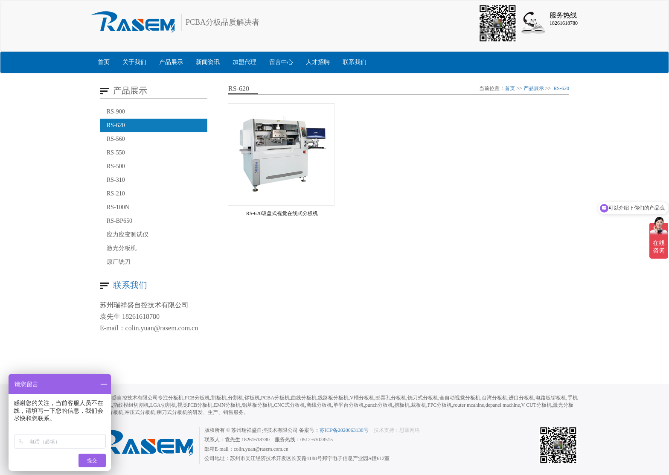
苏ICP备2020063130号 (344, 430)
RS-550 (116, 152)
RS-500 (116, 166)
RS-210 (116, 193)
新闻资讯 (208, 62)
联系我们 (354, 62)
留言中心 (281, 62)
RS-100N (118, 207)
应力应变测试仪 (127, 234)
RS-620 (116, 125)
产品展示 (171, 62)
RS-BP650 (119, 221)
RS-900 (116, 111)
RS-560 (116, 139)
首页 (104, 62)
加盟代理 (244, 62)
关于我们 (134, 62)
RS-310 (116, 180)
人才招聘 (318, 62)
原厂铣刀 (119, 262)
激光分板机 (122, 248)
